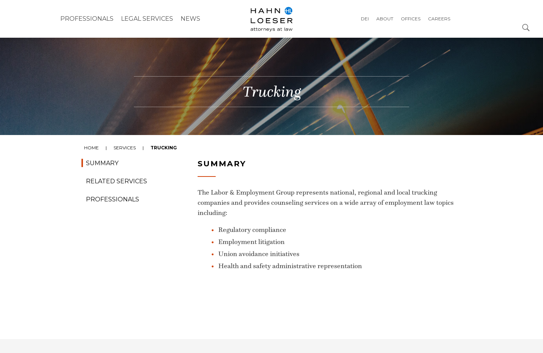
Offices (410, 18)
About (384, 18)
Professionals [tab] (112, 199)
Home (91, 147)
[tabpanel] (271, 247)
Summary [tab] (102, 163)
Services (125, 147)
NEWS (190, 18)
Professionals (87, 18)
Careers (439, 18)
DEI (365, 18)
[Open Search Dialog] (526, 27)
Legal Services (147, 18)
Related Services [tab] (116, 181)
